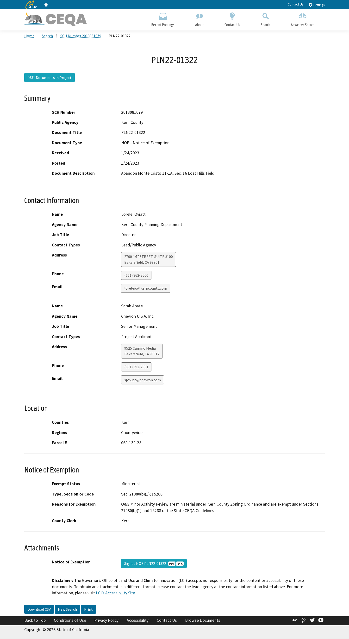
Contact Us (296, 4)
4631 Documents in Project (49, 78)
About (199, 18)
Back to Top (35, 620)
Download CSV (39, 609)
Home (29, 36)
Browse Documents (202, 620)
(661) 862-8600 (136, 275)
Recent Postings (163, 18)
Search (265, 18)
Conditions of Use (70, 620)
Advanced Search (303, 18)
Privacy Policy (106, 620)
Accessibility (138, 620)
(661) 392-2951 (136, 367)
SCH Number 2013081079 (80, 36)
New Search (67, 609)
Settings (316, 4)
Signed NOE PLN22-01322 (154, 563)
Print (88, 609)
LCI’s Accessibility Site (115, 593)
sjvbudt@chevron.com (142, 380)
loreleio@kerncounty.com (145, 288)
